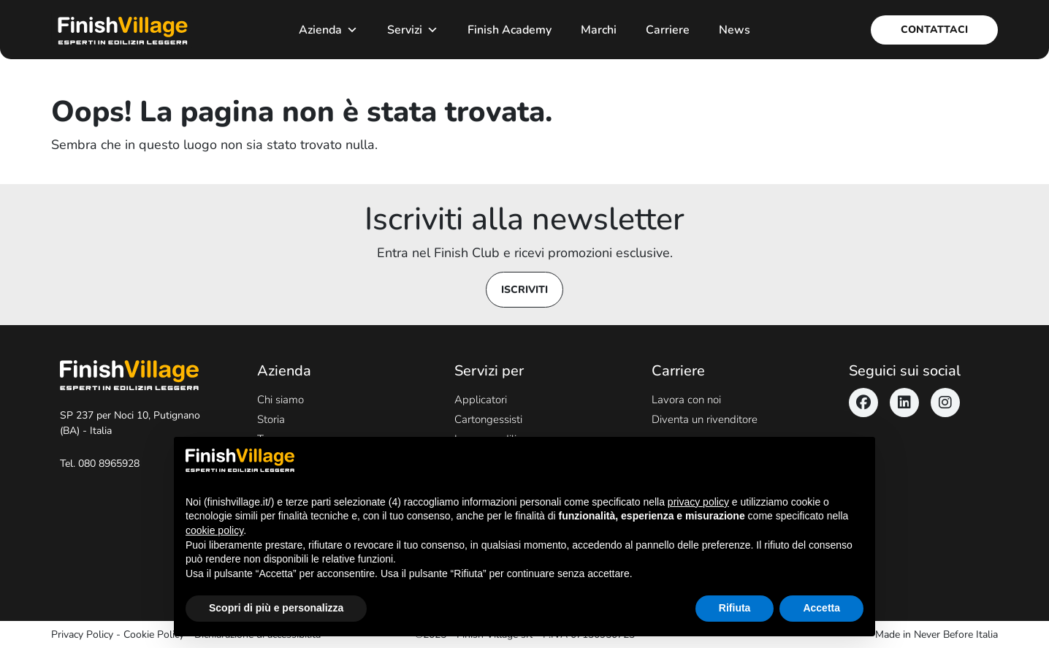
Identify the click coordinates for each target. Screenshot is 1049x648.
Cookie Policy (153, 634)
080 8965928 (109, 463)
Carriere (668, 30)
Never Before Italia (956, 634)
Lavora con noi (686, 399)
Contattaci (934, 30)
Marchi (599, 30)
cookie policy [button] (214, 530)
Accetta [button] (821, 608)
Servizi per (489, 371)
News (734, 30)
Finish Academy (510, 30)
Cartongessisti (488, 419)
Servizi (412, 30)
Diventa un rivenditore (705, 419)
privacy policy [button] (698, 502)
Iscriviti (524, 290)
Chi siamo (280, 399)
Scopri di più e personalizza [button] (276, 608)
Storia (271, 419)
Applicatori (480, 399)
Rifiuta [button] (735, 608)
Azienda (328, 30)
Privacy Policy (82, 634)
